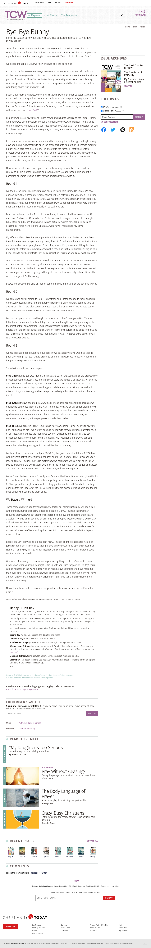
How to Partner (37, 933)
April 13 (46, 856)
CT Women (111, 107)
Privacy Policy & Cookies (99, 925)
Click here (9, 678)
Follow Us (64, 930)
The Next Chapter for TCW (133, 67)
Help (120, 925)
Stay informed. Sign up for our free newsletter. (75, 893)
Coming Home (112, 111)
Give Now (69, 3)
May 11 (22, 856)
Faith (21, 723)
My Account (123, 930)
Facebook (34, 873)
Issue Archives (114, 58)
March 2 (81, 856)
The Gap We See (38, 928)
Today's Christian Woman (42, 886)
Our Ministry (36, 925)
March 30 (58, 856)
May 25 (10, 856)
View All (128, 86)
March (142, 27)
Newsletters (54, 3)
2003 (135, 27)
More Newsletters (109, 122)
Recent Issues (22, 841)
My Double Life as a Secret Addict (134, 81)
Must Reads (50, 15)
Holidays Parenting (27, 729)
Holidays (28, 723)
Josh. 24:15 (33, 110)
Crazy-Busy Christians (63, 813)
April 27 (34, 856)
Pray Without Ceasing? (63, 771)
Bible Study (47, 768)
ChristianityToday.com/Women (22, 689)
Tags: (8, 723)
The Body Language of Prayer (63, 794)
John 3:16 (14, 652)
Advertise (93, 930)
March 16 (69, 856)
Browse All (92, 841)
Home (127, 27)
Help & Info (115, 886)
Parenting (36, 723)
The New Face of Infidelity (133, 74)
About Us (39, 3)
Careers (64, 925)
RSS (97, 886)
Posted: (10, 729)
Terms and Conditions (85, 886)
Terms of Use (95, 928)
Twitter (44, 873)
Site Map (72, 886)
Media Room (65, 928)
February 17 (93, 856)
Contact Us (105, 886)
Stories (34, 930)
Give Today (10, 926)
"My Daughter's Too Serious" (36, 747)
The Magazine (69, 15)
